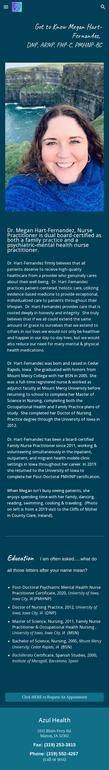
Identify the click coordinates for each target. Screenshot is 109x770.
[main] (54, 35)
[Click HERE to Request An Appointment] (54, 697)
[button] (6, 7)
